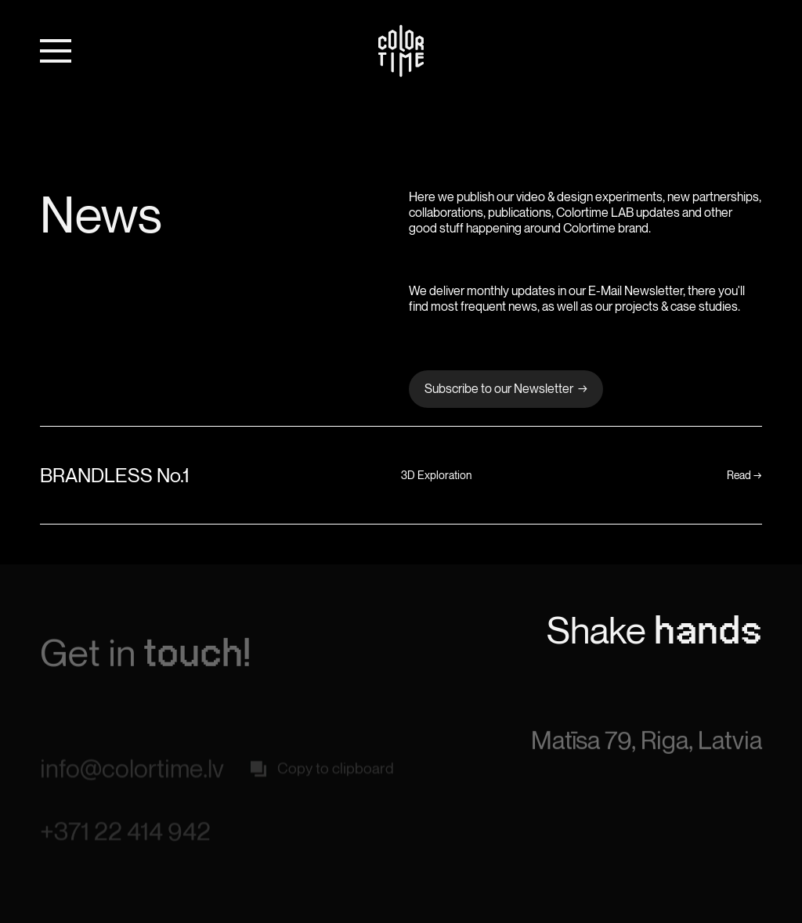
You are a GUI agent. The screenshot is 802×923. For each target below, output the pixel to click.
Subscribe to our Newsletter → (505, 388)
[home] (401, 51)
